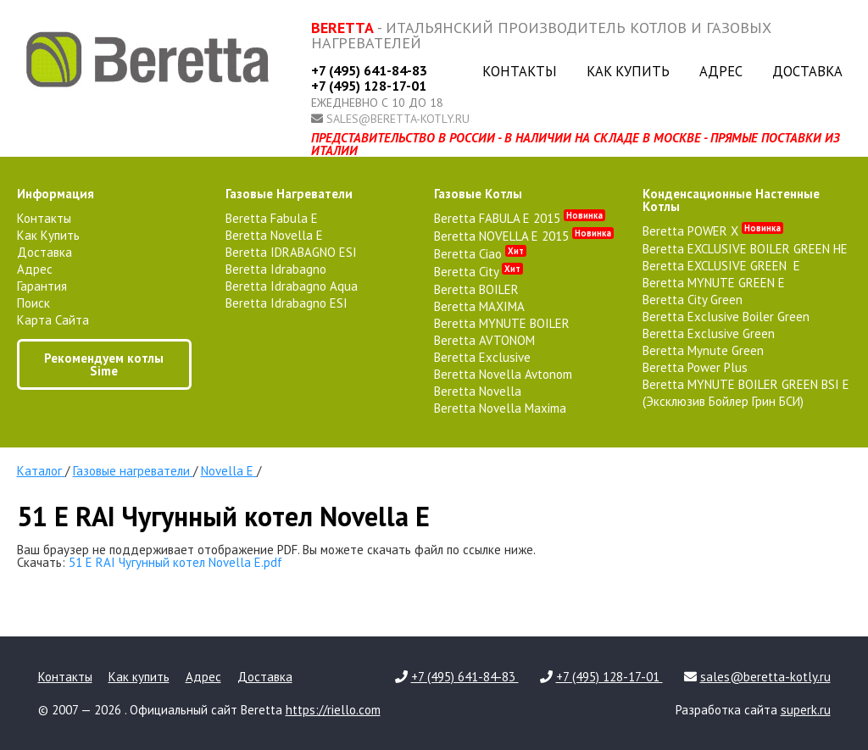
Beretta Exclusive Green (709, 333)
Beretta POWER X (713, 231)
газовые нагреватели (289, 193)
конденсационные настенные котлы (731, 200)
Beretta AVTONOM (484, 340)
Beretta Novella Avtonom (503, 374)
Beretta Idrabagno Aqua (291, 286)
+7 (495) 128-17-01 (368, 85)
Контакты (519, 71)
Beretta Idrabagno (275, 269)
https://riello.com (333, 710)
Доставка (807, 71)
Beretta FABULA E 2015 (519, 218)
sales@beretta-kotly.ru (398, 118)
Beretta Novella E (274, 235)
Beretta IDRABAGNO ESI (291, 252)
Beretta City (478, 272)
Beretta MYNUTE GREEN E (714, 283)
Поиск (33, 303)
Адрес (721, 71)
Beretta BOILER (476, 289)
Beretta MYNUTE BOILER (502, 323)
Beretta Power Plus (695, 367)
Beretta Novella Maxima (500, 408)
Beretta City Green (693, 300)
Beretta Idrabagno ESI (286, 303)
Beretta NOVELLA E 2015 (524, 236)
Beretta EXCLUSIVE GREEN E (721, 266)
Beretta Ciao (480, 254)
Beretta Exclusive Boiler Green (726, 316)
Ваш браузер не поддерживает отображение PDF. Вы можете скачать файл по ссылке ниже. (276, 550)
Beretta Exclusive (482, 357)
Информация (55, 193)
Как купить (628, 71)
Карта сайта (53, 320)
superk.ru (806, 710)
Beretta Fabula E (271, 218)
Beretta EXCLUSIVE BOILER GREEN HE (745, 249)
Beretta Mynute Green (703, 350)
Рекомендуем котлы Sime (104, 364)
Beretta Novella (477, 391)
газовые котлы (478, 193)
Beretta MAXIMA (479, 306)
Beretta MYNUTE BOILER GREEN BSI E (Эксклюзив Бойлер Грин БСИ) (746, 392)
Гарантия (42, 286)
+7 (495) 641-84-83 (369, 70)
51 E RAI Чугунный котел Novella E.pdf (175, 562)
